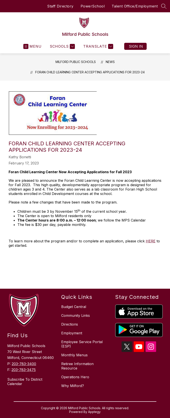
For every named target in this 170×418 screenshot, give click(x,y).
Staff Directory (60, 6)
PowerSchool (93, 6)
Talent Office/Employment (135, 6)
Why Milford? (72, 386)
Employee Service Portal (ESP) (82, 344)
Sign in (136, 46)
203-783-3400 (24, 364)
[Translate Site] (97, 46)
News (110, 62)
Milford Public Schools (75, 62)
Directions (69, 324)
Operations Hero (75, 377)
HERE (150, 241)
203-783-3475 (23, 370)
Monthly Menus (74, 355)
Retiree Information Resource (77, 366)
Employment (71, 333)
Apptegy (94, 412)
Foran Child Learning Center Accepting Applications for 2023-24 (90, 72)
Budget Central (73, 306)
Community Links (75, 315)
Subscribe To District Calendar (24, 381)
